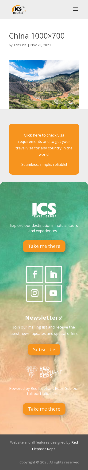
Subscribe (44, 349)
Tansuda (20, 45)
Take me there (44, 246)
